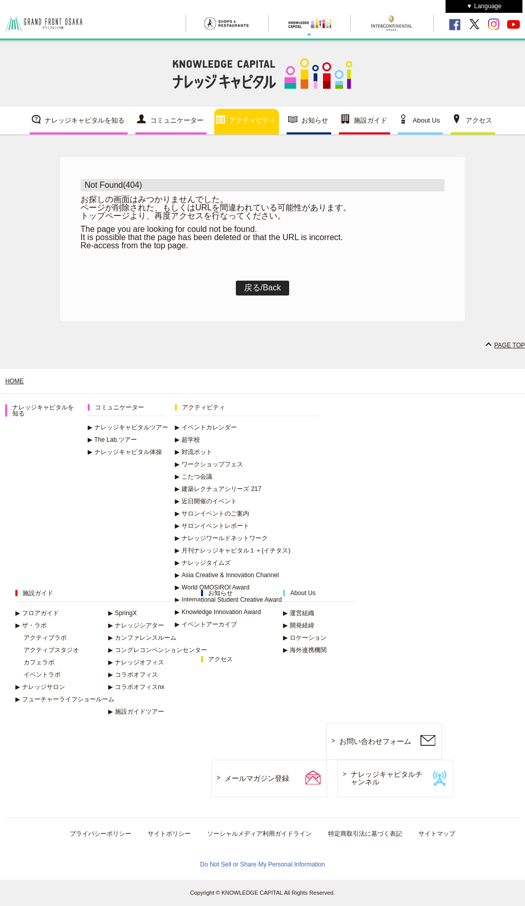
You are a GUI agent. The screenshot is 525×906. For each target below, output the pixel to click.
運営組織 (298, 613)
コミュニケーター (177, 120)
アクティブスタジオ (51, 650)
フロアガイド (37, 613)
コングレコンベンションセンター (157, 650)
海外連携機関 (305, 650)
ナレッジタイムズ (203, 562)
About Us (426, 120)
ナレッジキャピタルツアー (128, 427)
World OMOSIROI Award (212, 587)
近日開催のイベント (206, 501)
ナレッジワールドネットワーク (221, 538)
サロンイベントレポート (212, 525)
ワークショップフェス (209, 464)
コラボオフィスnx (136, 687)
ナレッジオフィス (136, 662)
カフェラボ (39, 662)
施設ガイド (370, 120)
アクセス (479, 120)
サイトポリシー (169, 833)
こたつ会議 (193, 476)
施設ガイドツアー (136, 711)
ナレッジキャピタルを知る (85, 120)
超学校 (187, 439)
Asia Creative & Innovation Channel (226, 575)
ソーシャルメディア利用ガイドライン (259, 833)
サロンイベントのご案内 (212, 513)
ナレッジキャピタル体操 (125, 452)
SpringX (122, 613)
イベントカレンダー (206, 427)
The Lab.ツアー (112, 439)
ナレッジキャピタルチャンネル (386, 778)
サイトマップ (436, 833)
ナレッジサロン (40, 687)
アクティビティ (252, 120)
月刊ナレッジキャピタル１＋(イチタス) (232, 550)
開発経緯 (298, 625)
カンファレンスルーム (142, 637)
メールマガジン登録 (257, 778)
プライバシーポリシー (100, 833)
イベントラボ (42, 674)
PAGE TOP (509, 345)
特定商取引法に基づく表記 (365, 833)
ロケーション (305, 637)
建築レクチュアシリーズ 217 (218, 489)
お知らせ (314, 120)
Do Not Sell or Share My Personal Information (262, 864)
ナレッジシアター (136, 625)
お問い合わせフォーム (375, 741)
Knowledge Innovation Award (218, 612)
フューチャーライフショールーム (64, 699)
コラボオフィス (133, 674)
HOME (14, 381)
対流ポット (193, 452)
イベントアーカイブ (206, 624)
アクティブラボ (45, 637)
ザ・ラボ (31, 625)
